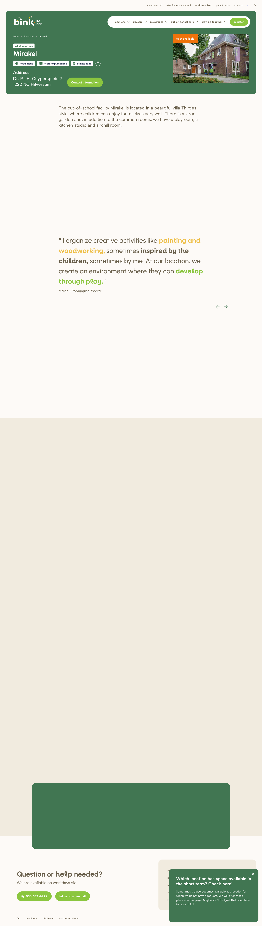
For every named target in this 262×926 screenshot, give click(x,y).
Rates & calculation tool (178, 5)
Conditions (31, 918)
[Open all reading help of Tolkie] (98, 63)
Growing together (212, 21)
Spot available (185, 38)
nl (248, 5)
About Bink (152, 5)
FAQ (18, 918)
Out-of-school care (182, 21)
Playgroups (156, 21)
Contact (238, 5)
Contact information (85, 82)
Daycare (138, 21)
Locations (120, 21)
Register (239, 21)
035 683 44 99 (34, 896)
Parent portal (223, 5)
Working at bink (203, 5)
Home (16, 36)
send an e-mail (73, 896)
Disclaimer (48, 918)
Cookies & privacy (69, 918)
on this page (193, 900)
